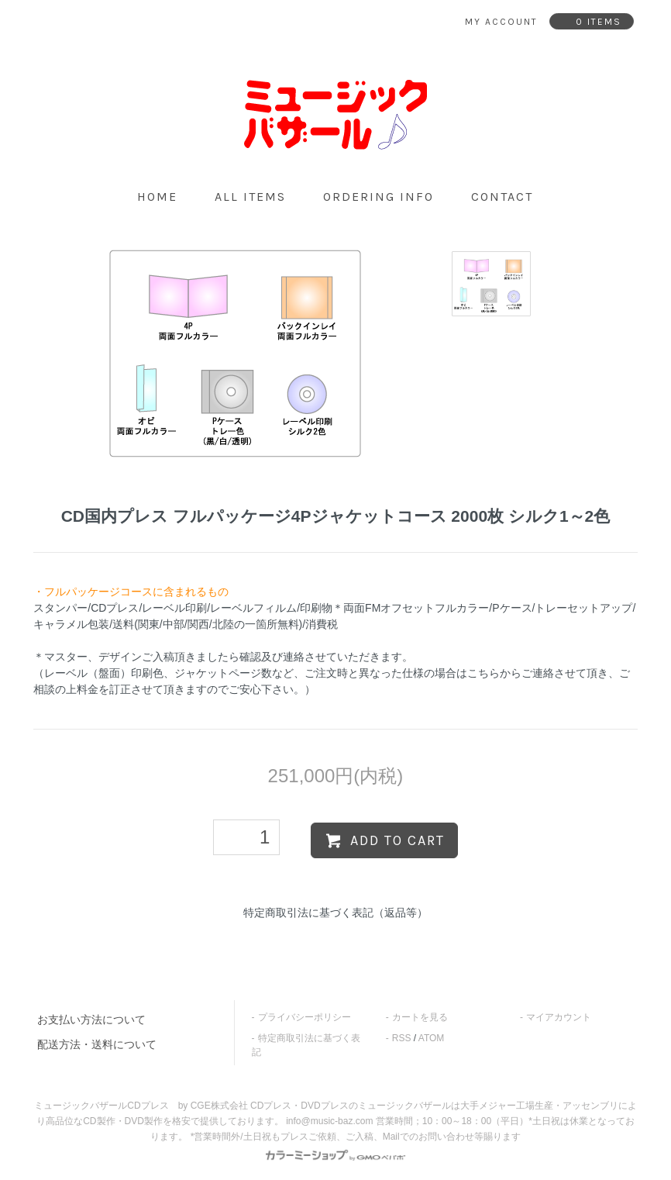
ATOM (431, 1038)
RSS (401, 1038)
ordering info (378, 196)
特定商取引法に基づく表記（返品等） (335, 912)
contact (502, 196)
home (157, 196)
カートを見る (420, 1017)
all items (250, 196)
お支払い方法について (91, 1019)
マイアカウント (558, 1017)
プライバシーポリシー (304, 1017)
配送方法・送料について (97, 1044)
